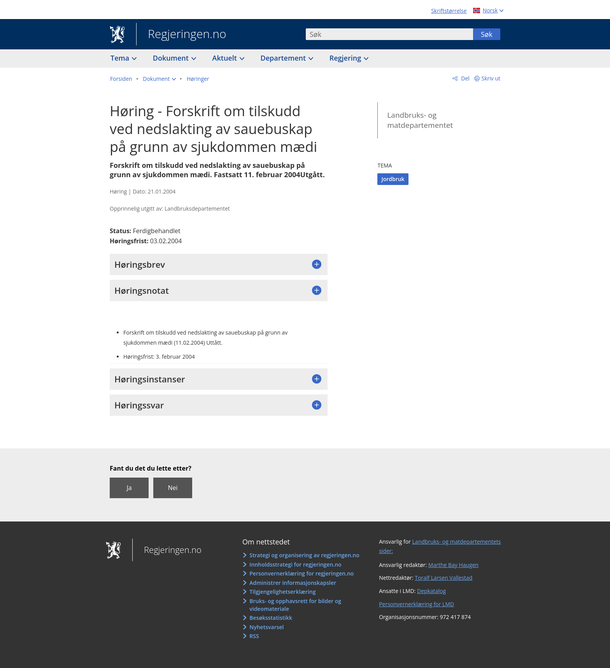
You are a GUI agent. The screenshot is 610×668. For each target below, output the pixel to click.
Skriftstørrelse (448, 10)
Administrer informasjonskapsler (292, 582)
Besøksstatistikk (270, 617)
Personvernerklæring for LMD (416, 604)
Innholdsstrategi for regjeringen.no (295, 564)
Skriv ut (491, 78)
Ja (128, 487)
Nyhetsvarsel (266, 627)
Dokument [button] (172, 58)
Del (465, 78)
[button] (159, 79)
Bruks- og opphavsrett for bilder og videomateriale (295, 604)
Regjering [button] (346, 58)
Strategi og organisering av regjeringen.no (304, 555)
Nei (172, 487)
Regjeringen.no (181, 35)
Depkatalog (431, 591)
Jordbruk (392, 179)
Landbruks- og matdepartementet (420, 120)
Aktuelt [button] (225, 58)
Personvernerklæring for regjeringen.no (301, 573)
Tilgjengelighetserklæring (282, 591)
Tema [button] (120, 58)
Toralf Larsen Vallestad (443, 577)
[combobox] (389, 34)
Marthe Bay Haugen (453, 565)
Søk (487, 34)
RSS (254, 636)
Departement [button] (284, 58)
